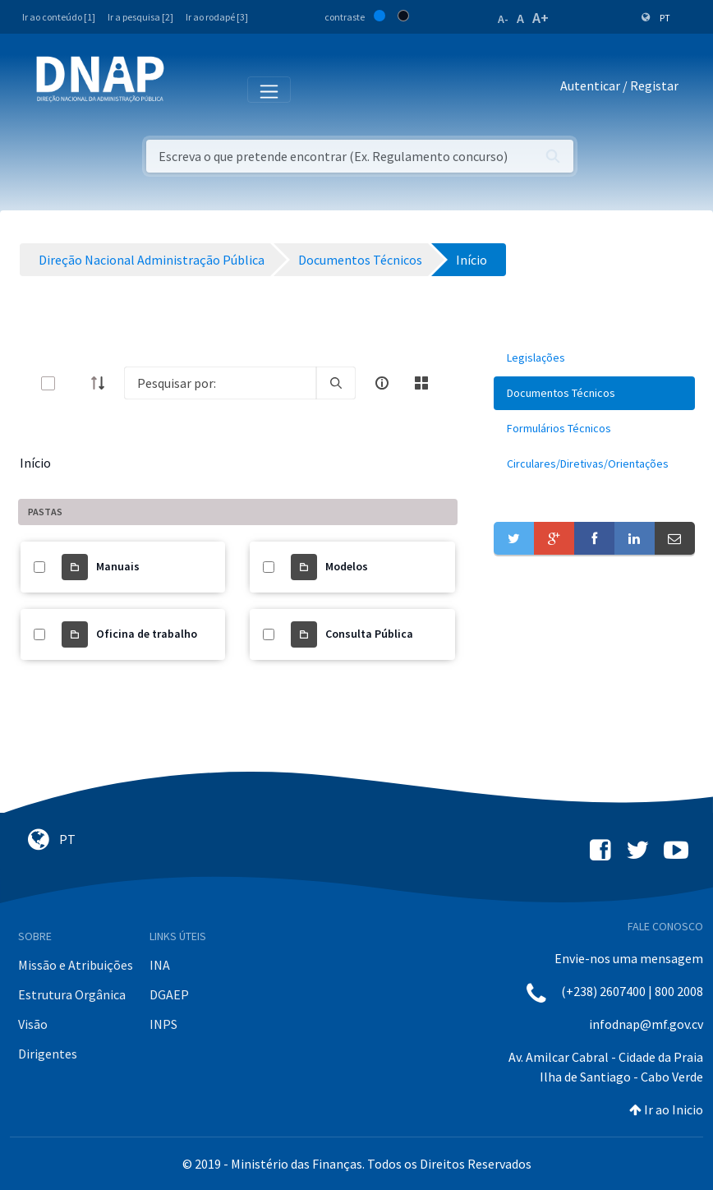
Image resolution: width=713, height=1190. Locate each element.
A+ (540, 17)
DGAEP (169, 994)
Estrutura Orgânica (72, 994)
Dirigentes (47, 1053)
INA (160, 965)
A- (503, 19)
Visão (33, 1024)
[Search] (220, 383)
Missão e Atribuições (75, 965)
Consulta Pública (369, 633)
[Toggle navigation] (187, 88)
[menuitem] (594, 358)
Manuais (118, 566)
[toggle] (74, 383)
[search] (336, 383)
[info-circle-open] (382, 383)
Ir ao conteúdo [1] (58, 17)
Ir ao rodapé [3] (217, 17)
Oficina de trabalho (146, 633)
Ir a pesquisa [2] (140, 17)
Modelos (346, 566)
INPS (163, 1024)
